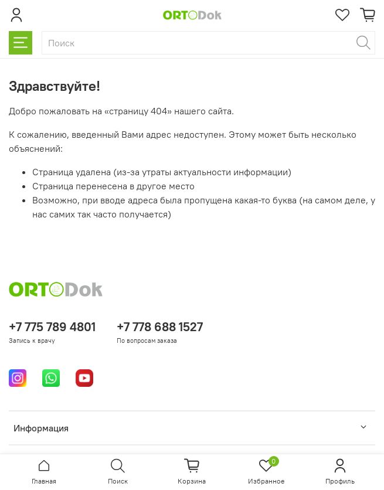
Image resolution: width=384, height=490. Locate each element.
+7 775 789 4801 (52, 327)
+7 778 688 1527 (160, 327)
